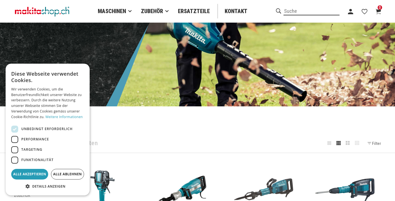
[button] (47, 186)
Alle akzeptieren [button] (29, 174)
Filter (374, 143)
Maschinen (112, 11)
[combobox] (312, 11)
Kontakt (236, 11)
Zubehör (152, 11)
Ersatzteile (194, 11)
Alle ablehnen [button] (67, 174)
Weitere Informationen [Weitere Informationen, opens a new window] (64, 116)
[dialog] (48, 129)
